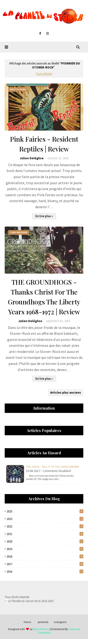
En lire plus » (44, 216)
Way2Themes (41, 629)
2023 (45, 519)
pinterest (43, 622)
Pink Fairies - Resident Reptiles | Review (44, 144)
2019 (45, 549)
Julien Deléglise (32, 158)
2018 (45, 557)
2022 (45, 526)
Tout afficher (44, 74)
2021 (45, 534)
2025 (45, 511)
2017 (45, 564)
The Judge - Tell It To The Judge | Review (52, 466)
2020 (45, 541)
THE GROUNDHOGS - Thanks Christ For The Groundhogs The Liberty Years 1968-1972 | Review (44, 297)
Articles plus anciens (65, 393)
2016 (45, 572)
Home (27, 622)
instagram (60, 622)
